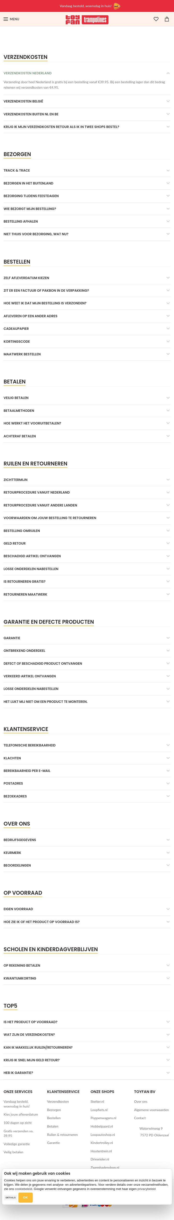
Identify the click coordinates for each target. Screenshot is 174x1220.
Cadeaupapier (16, 328)
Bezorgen (54, 1110)
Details (10, 1197)
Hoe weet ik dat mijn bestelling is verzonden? (45, 303)
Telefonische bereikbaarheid (30, 745)
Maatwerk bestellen (22, 354)
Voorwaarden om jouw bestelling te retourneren (50, 518)
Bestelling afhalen (21, 221)
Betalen (52, 1126)
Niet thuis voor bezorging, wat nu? (36, 234)
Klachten (12, 758)
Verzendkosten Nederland (28, 73)
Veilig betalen (16, 397)
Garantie (12, 638)
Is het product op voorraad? (30, 1022)
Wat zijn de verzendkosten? (29, 1034)
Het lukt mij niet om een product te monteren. (45, 701)
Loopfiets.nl (99, 1110)
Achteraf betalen (20, 436)
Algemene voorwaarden (151, 1110)
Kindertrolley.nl (102, 1143)
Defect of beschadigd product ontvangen (43, 663)
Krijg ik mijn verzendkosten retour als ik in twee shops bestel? (61, 126)
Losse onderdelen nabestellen (31, 569)
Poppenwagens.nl (103, 1118)
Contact (140, 1118)
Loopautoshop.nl (103, 1135)
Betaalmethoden (19, 410)
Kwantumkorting (20, 978)
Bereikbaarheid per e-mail (27, 770)
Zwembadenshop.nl (105, 1167)
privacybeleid (146, 1189)
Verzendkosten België (23, 101)
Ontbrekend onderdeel (24, 650)
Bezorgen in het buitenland (28, 183)
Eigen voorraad (18, 909)
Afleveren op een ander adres (30, 316)
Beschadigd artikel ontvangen (32, 556)
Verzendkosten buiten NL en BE (31, 114)
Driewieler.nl (100, 1159)
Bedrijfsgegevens (20, 839)
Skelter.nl (97, 1101)
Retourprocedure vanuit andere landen (40, 505)
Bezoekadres (15, 796)
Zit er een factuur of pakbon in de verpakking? (46, 290)
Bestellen (54, 1118)
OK (25, 1197)
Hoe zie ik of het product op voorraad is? (42, 921)
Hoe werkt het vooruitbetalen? (32, 423)
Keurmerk (12, 852)
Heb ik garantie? (18, 1072)
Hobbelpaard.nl (102, 1126)
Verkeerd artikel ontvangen (30, 676)
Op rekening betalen (22, 965)
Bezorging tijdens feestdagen (31, 196)
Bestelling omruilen (22, 530)
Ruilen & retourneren (62, 1135)
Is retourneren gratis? (25, 581)
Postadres (13, 783)
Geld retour (15, 543)
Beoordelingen (17, 865)
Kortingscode (17, 341)
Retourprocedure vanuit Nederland (37, 492)
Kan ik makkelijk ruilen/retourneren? (38, 1047)
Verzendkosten (58, 1101)
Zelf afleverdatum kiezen (26, 278)
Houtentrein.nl (101, 1151)
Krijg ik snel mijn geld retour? (32, 1060)
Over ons (140, 1101)
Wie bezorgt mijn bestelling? (30, 208)
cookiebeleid (23, 1189)
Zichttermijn (15, 479)
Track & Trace (17, 170)
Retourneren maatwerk (25, 594)
